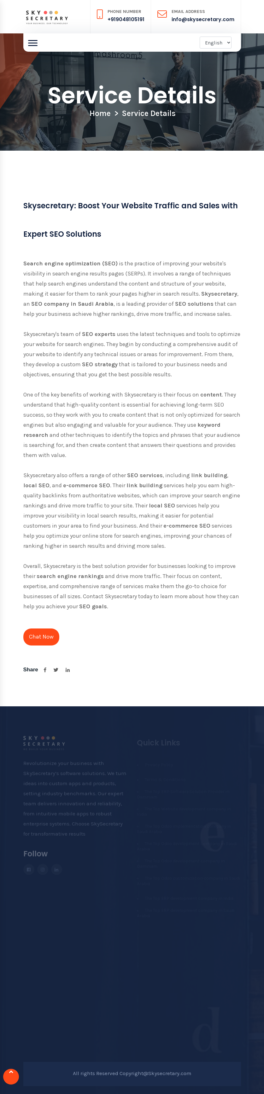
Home (100, 113)
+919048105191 (126, 19)
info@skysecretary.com (203, 19)
